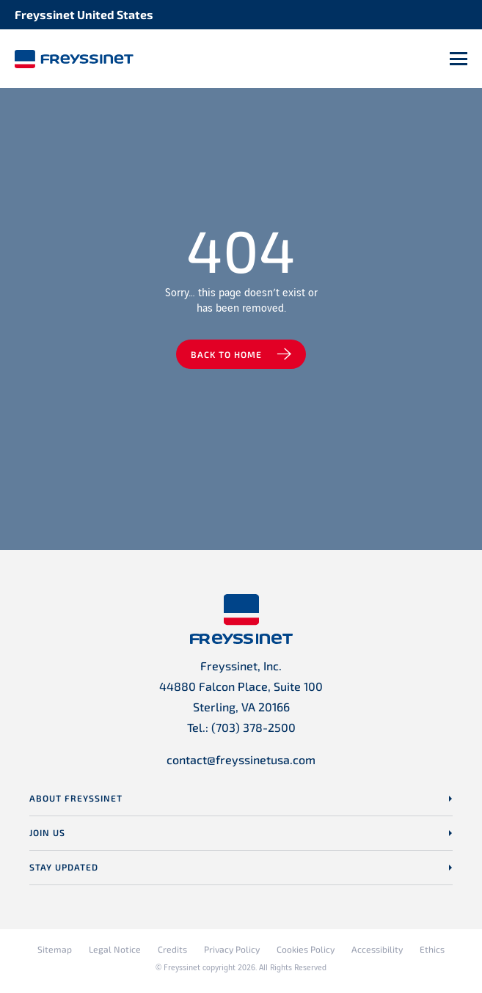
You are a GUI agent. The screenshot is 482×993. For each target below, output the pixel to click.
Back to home (226, 354)
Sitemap (54, 949)
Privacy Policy (232, 949)
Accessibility (377, 949)
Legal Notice (115, 949)
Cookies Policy (306, 949)
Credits (172, 949)
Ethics (432, 949)
